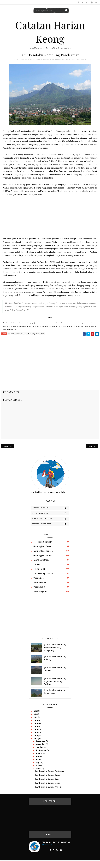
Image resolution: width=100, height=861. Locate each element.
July (37, 756)
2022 (36, 714)
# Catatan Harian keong (17, 334)
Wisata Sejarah (40, 591)
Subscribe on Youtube (50, 519)
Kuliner (36, 564)
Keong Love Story (41, 560)
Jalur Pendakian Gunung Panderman (49, 771)
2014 (36, 735)
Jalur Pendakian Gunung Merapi (47, 783)
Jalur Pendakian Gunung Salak (47, 779)
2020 (36, 720)
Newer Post (7, 446)
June (38, 759)
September (41, 750)
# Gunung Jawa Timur (36, 334)
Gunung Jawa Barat (42, 546)
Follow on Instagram (50, 524)
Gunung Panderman (78, 60)
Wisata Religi (39, 587)
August (39, 753)
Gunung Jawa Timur (62, 60)
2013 (36, 739)
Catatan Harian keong (46, 60)
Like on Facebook (50, 513)
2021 (36, 717)
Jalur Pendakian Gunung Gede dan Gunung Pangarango (55, 647)
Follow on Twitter (50, 508)
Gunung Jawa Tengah (43, 551)
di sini (78, 326)
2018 (36, 726)
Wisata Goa (38, 578)
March (39, 768)
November (41, 744)
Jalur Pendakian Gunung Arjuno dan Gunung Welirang (55, 681)
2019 (36, 723)
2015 (36, 732)
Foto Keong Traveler (42, 542)
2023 (36, 711)
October (40, 747)
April (38, 765)
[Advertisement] (50, 217)
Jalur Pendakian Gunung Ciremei (48, 775)
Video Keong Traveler (43, 573)
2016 (36, 729)
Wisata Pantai (39, 582)
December (41, 741)
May (38, 762)
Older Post (92, 446)
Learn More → (47, 844)
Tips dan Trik (39, 569)
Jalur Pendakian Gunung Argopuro (48, 787)
